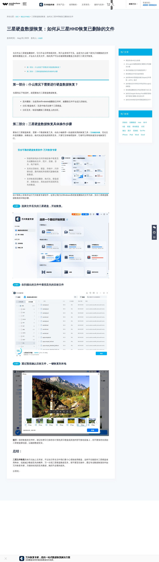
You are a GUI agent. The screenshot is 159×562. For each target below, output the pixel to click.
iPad (133, 149)
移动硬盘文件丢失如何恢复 (136, 72)
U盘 (131, 134)
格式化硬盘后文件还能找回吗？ (138, 69)
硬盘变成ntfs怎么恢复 (134, 59)
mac (143, 129)
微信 (141, 139)
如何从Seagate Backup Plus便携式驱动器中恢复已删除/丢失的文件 (138, 97)
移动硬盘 (127, 139)
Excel (125, 154)
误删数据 (135, 129)
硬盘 (137, 134)
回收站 (126, 129)
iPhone (126, 149)
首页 (17, 15)
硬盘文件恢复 (26, 15)
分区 (135, 139)
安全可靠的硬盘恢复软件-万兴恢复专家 (37, 148)
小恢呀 (41, 37)
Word (140, 149)
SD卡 (125, 134)
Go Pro (140, 144)
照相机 (132, 144)
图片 (125, 144)
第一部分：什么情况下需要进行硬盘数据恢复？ (48, 66)
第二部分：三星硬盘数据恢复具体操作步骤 (46, 70)
